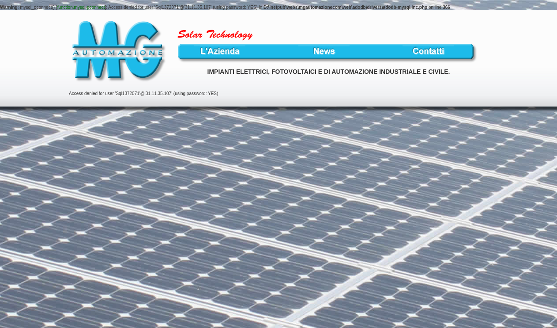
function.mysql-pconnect (81, 7)
